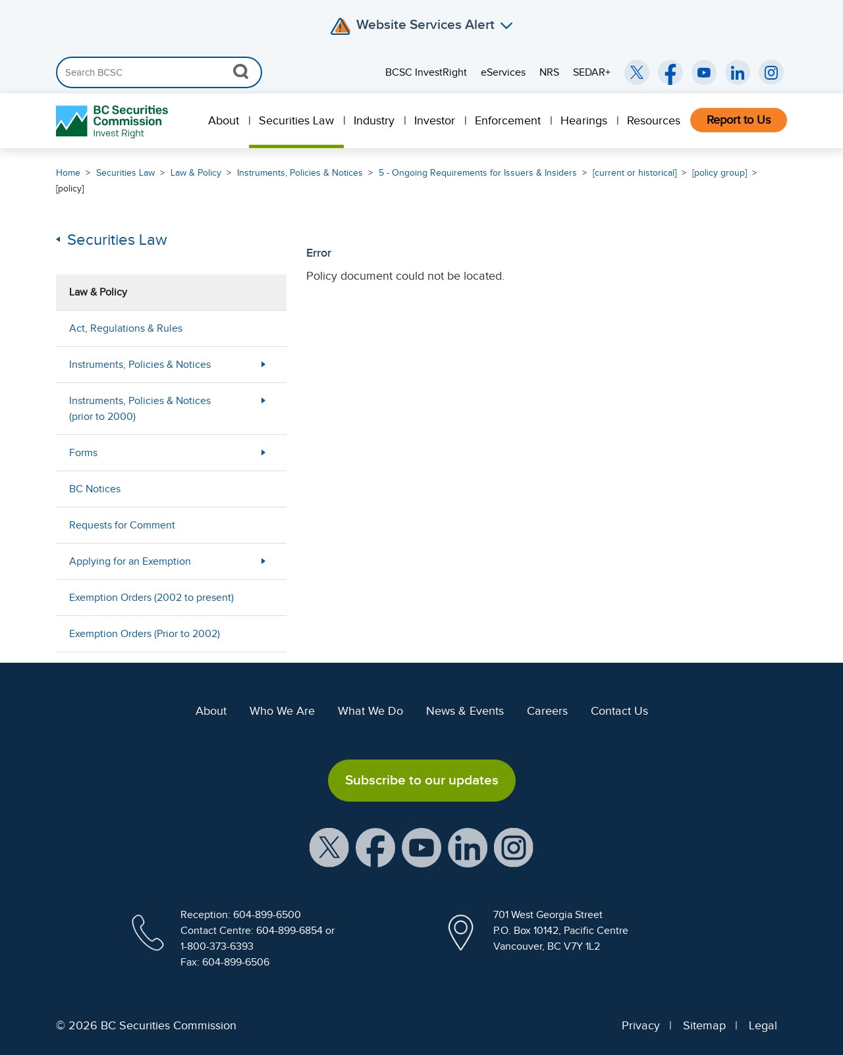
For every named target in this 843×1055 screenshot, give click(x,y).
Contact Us (619, 710)
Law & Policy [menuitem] (98, 292)
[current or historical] (634, 173)
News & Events (465, 710)
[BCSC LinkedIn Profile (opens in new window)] (467, 846)
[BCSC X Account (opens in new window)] (329, 846)
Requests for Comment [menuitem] (122, 525)
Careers (547, 710)
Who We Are (282, 710)
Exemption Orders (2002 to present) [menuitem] (151, 598)
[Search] (159, 72)
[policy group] (719, 173)
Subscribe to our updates (422, 780)
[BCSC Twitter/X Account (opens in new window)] (636, 72)
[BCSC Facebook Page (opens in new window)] (670, 72)
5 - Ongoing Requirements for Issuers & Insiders (478, 173)
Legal (763, 1025)
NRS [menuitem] (549, 72)
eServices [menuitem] (503, 72)
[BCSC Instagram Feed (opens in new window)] (771, 72)
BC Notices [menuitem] (95, 489)
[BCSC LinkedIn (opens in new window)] (737, 72)
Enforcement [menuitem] (508, 120)
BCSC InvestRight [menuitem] (426, 72)
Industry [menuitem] (374, 120)
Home (68, 173)
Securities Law (125, 173)
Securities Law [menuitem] (296, 120)
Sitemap (704, 1025)
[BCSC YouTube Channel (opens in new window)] (704, 72)
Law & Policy (196, 173)
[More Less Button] (263, 364)
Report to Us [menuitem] (739, 119)
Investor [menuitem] (434, 120)
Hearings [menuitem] (583, 120)
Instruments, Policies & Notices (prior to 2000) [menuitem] (140, 409)
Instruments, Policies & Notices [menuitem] (140, 365)
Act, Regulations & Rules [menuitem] (125, 328)
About (211, 710)
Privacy (641, 1025)
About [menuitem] (223, 120)
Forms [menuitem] (83, 453)
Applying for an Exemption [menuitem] (130, 561)
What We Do (370, 710)
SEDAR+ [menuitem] (592, 72)
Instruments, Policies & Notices (300, 173)
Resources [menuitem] (653, 120)
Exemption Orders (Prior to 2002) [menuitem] (144, 634)
